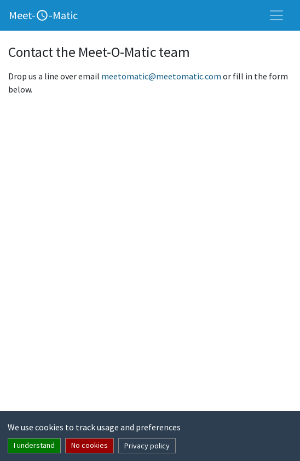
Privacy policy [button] (147, 446)
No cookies (89, 445)
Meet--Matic (43, 15)
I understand (34, 445)
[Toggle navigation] (276, 15)
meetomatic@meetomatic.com (161, 76)
